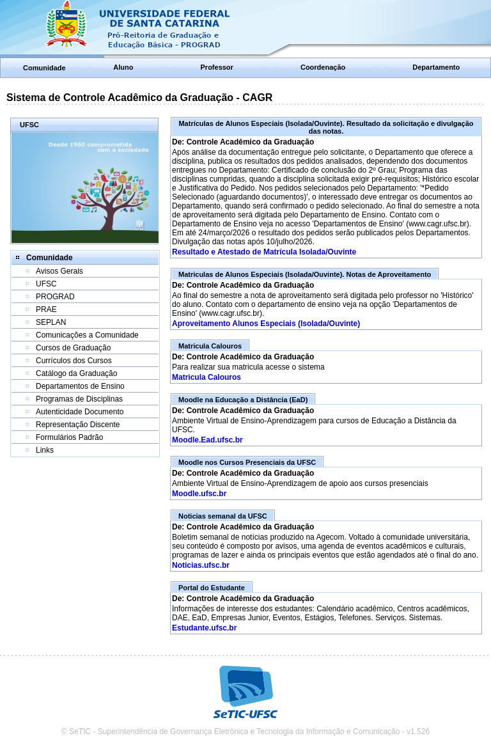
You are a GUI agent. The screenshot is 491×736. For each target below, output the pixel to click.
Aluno (123, 67)
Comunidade (44, 68)
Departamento (436, 67)
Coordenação (322, 67)
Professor (217, 67)
